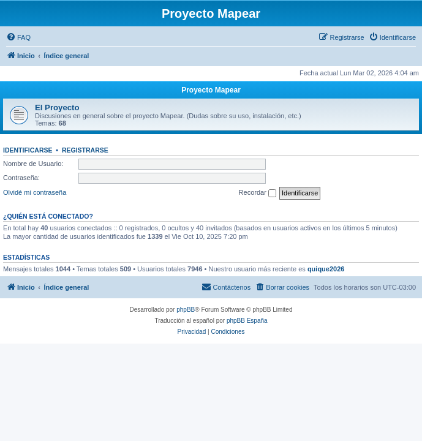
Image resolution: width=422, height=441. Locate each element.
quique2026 (326, 269)
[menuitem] (18, 37)
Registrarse (85, 150)
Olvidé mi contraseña (34, 192)
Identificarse (28, 150)
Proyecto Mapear (211, 90)
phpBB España (247, 320)
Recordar (257, 193)
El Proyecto (57, 107)
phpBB (185, 309)
